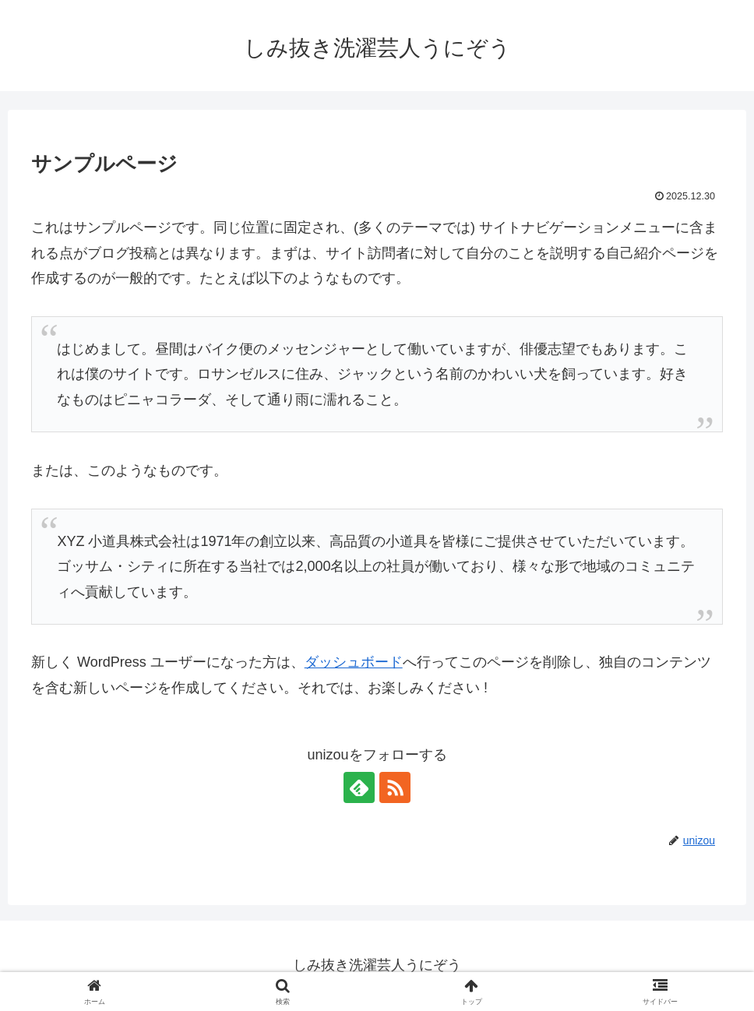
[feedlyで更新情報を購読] (359, 787)
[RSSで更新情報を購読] (394, 787)
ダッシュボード (354, 662)
